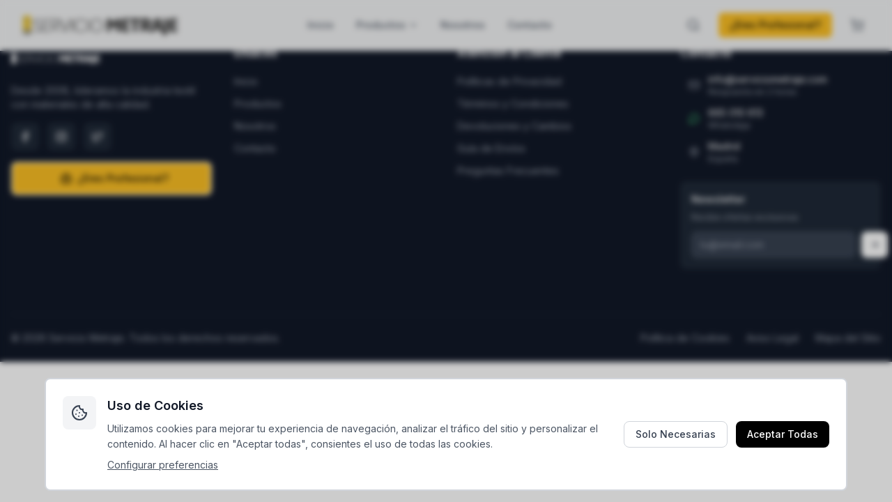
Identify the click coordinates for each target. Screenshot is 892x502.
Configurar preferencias (162, 465)
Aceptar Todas (782, 434)
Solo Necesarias (676, 434)
